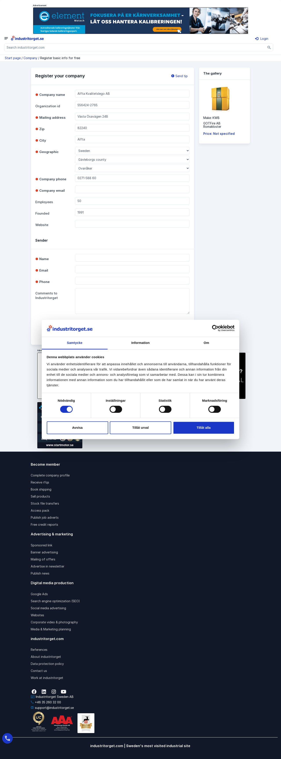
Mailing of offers (43, 559)
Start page (13, 58)
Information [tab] (140, 343)
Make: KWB (211, 118)
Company (30, 58)
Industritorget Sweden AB (52, 697)
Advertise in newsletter (47, 566)
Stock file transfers (45, 503)
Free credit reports (44, 524)
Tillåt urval (140, 427)
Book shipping (41, 489)
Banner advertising (44, 552)
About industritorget (46, 657)
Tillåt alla (204, 427)
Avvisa (77, 427)
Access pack (40, 510)
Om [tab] (206, 343)
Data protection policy (47, 664)
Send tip (179, 76)
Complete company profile (50, 475)
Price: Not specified (219, 133)
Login (261, 38)
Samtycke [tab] (75, 343)
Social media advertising (48, 608)
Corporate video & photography (54, 622)
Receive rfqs (40, 482)
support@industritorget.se (52, 708)
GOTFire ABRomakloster (212, 124)
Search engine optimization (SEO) (55, 601)
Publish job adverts (45, 517)
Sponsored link (41, 545)
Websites (37, 615)
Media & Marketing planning (51, 629)
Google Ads (39, 594)
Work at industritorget (47, 678)
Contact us (39, 671)
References (39, 649)
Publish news (40, 573)
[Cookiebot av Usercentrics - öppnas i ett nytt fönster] (215, 328)
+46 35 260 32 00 (46, 702)
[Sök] (269, 47)
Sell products (40, 496)
